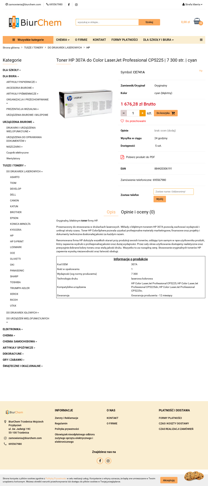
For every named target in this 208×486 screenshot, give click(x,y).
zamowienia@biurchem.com (25, 438)
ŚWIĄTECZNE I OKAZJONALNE (23, 366)
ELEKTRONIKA (13, 329)
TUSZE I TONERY (14, 165)
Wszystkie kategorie (28, 40)
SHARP (14, 276)
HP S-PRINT (17, 241)
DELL (13, 194)
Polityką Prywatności (56, 478)
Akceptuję (169, 480)
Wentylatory (13, 158)
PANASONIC (17, 270)
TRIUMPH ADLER (20, 288)
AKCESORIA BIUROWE (20, 87)
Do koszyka (166, 113)
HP (12, 235)
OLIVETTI (15, 258)
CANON (14, 200)
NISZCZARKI (14, 146)
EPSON (14, 218)
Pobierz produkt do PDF (138, 157)
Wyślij (159, 199)
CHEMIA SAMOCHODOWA (20, 341)
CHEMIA (63, 40)
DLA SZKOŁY (12, 70)
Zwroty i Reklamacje (66, 417)
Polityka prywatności (67, 428)
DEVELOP (15, 188)
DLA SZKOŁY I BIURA (158, 40)
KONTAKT (99, 40)
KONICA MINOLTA (20, 223)
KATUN (14, 206)
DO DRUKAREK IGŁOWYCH (22, 312)
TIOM (13, 182)
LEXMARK (16, 247)
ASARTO (15, 177)
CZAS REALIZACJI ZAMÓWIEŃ (176, 428)
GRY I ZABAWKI (13, 359)
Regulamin (61, 423)
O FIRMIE (81, 40)
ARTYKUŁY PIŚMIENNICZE (22, 93)
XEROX (14, 293)
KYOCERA (15, 229)
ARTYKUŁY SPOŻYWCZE (19, 347)
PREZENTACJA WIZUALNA (22, 109)
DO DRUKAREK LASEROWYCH (24, 171)
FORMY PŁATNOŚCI (124, 40)
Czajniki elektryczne (17, 152)
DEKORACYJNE (13, 353)
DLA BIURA (11, 76)
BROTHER (16, 212)
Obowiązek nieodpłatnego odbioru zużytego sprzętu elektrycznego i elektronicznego (75, 438)
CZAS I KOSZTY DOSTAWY (174, 423)
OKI (12, 264)
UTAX (13, 305)
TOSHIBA (15, 282)
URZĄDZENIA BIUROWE (18, 122)
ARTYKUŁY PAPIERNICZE (21, 81)
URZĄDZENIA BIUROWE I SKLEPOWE (27, 114)
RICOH (14, 299)
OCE (12, 253)
